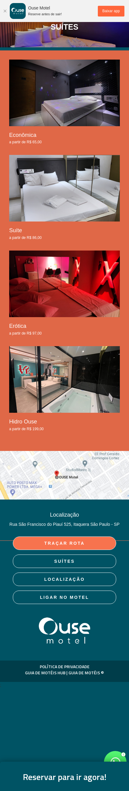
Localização (64, 579)
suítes (64, 561)
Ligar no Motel (64, 597)
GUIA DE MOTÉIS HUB (45, 672)
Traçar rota (64, 543)
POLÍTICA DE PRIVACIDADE (65, 666)
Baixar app (111, 11)
